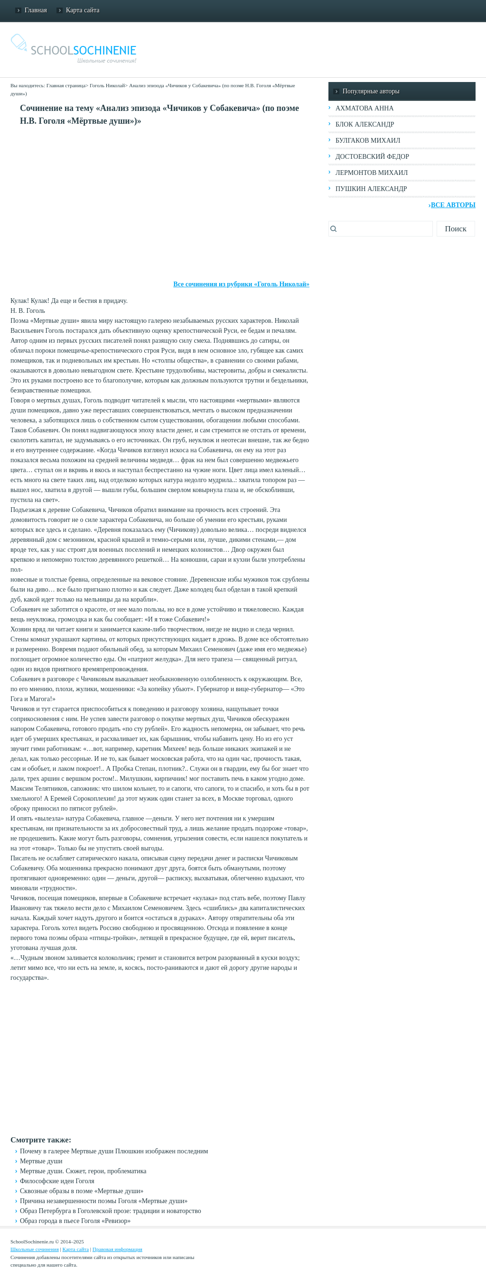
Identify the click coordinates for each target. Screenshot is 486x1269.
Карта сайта (83, 10)
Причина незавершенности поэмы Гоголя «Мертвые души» (103, 1201)
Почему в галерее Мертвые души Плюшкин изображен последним (114, 1151)
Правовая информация (117, 1249)
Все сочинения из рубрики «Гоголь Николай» (241, 284)
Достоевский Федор (372, 156)
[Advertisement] (159, 203)
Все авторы (453, 205)
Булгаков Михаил (368, 140)
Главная (36, 10)
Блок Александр (365, 124)
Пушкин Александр (371, 188)
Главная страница (66, 85)
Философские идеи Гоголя (57, 1181)
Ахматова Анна (365, 108)
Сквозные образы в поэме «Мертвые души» (81, 1191)
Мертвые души (41, 1161)
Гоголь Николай (107, 85)
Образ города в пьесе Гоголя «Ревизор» (75, 1220)
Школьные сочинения (34, 1249)
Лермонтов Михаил (372, 172)
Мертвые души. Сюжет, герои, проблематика (83, 1171)
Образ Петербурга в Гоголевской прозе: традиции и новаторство (110, 1210)
